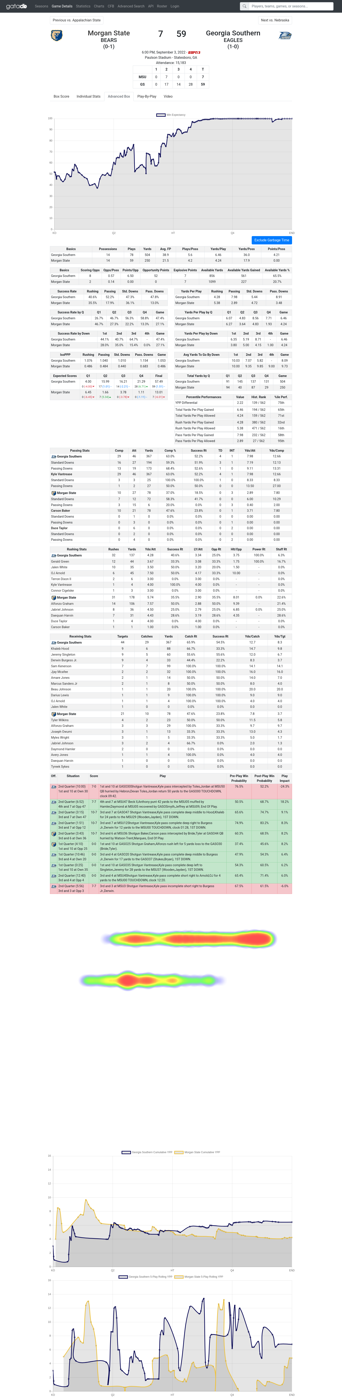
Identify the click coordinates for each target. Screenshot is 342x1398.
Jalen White (59, 567)
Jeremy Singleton (63, 655)
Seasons (41, 6)
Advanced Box (119, 96)
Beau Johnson (61, 689)
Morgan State (109, 33)
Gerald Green (60, 561)
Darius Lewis (60, 695)
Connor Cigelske (62, 591)
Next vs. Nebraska (275, 20)
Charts (99, 6)
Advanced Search (131, 6)
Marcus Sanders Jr (64, 684)
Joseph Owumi (61, 732)
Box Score (61, 96)
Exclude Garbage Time (272, 240)
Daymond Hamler (63, 749)
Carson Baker (60, 511)
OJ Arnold (58, 573)
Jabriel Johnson (62, 610)
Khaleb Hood (60, 649)
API (151, 6)
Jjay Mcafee (59, 672)
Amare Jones (60, 678)
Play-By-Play (146, 96)
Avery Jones (59, 755)
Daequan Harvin (62, 615)
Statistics (83, 6)
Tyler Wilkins (59, 720)
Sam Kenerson (61, 666)
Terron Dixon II (61, 579)
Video (168, 96)
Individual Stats (89, 96)
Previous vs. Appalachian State (77, 20)
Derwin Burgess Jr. (64, 660)
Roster (162, 6)
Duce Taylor (59, 528)
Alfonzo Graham (62, 604)
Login (175, 6)
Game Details (63, 5)
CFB (111, 6)
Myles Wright (60, 738)
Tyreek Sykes (60, 767)
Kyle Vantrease (61, 474)
